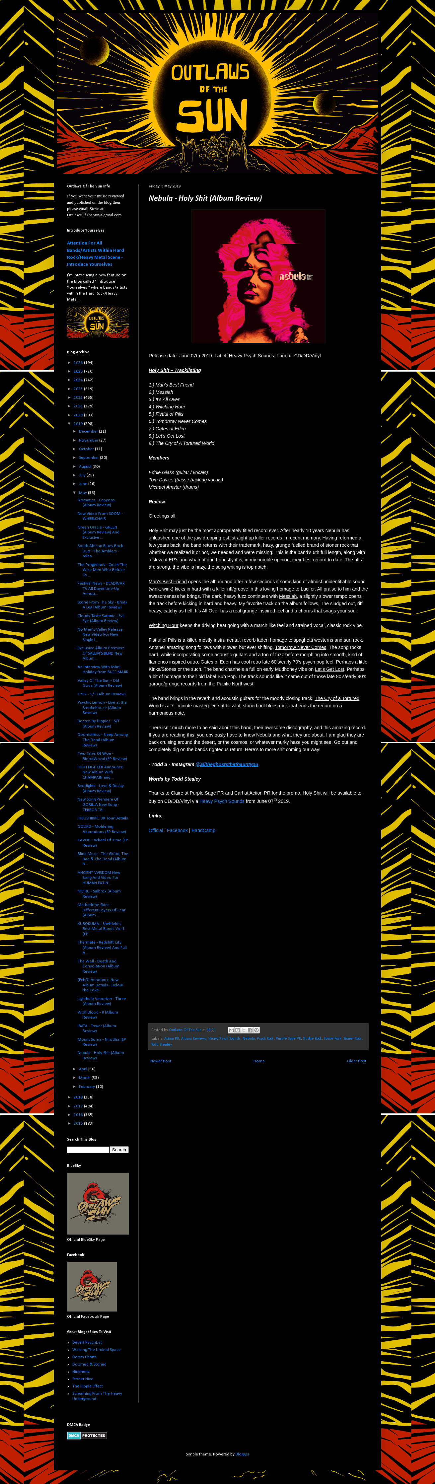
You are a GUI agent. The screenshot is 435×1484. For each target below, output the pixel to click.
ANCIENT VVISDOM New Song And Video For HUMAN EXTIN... (99, 878)
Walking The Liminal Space (96, 1350)
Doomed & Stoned (89, 1364)
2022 (79, 397)
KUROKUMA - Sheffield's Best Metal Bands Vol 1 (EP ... (101, 929)
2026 (79, 363)
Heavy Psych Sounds (222, 801)
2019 (79, 424)
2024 (79, 380)
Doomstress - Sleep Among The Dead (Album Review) (103, 740)
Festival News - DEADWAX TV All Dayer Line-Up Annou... (101, 588)
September (89, 458)
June (83, 484)
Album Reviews (193, 1039)
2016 (79, 1115)
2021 (79, 406)
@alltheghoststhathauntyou (227, 764)
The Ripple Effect (87, 1386)
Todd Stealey (161, 1045)
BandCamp (204, 830)
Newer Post (160, 1061)
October (87, 449)
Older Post (356, 1061)
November (89, 440)
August (86, 466)
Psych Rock (265, 1039)
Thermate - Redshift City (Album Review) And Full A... (102, 947)
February (87, 1087)
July (83, 475)
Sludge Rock (312, 1039)
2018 (79, 1097)
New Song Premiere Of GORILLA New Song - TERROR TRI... (98, 804)
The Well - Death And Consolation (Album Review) (98, 966)
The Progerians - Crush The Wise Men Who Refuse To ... (102, 570)
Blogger (242, 1454)
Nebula (249, 1039)
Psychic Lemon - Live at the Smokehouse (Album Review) (102, 707)
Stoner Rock (352, 1039)
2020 (79, 415)
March (85, 1078)
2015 (79, 1123)
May (83, 493)
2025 (79, 371)
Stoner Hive (82, 1379)
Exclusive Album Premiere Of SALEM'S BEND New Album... (101, 653)
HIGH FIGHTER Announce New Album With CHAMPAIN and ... (100, 772)
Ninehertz (81, 1372)
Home (259, 1061)
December (89, 431)
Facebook (177, 830)
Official (156, 830)
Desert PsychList (87, 1342)
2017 (79, 1106)
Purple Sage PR (288, 1039)
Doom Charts (84, 1357)
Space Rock (332, 1039)
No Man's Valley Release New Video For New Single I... (100, 634)
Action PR (171, 1039)
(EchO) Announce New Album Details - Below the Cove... (100, 985)
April (83, 1069)
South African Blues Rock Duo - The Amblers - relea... (100, 551)
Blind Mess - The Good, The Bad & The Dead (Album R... (103, 859)
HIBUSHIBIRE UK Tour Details (103, 818)
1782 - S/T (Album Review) (102, 694)
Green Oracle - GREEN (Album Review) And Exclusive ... (98, 532)
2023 (79, 389)
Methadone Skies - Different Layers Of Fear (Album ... (101, 910)
